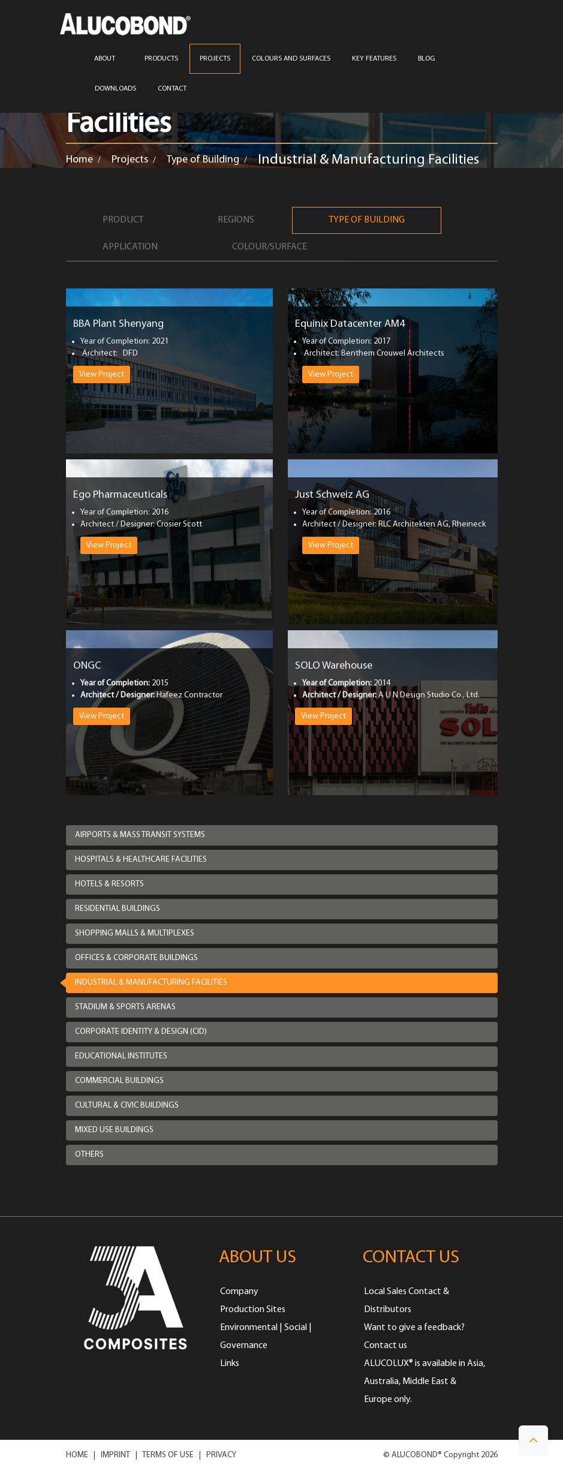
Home (79, 160)
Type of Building (203, 160)
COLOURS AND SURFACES (291, 58)
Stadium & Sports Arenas (125, 1007)
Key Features (374, 58)
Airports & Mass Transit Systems (140, 835)
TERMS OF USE (168, 1455)
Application (130, 247)
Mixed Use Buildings (114, 1130)
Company (239, 1291)
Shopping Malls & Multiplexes (134, 933)
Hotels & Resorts (109, 884)
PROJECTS (215, 58)
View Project (101, 374)
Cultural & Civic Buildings (127, 1105)
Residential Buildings (117, 908)
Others (89, 1154)
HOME (77, 1455)
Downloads (115, 88)
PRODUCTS (161, 58)
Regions (236, 220)
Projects (130, 160)
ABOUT (108, 58)
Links (229, 1363)
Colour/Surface (269, 247)
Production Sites (252, 1309)
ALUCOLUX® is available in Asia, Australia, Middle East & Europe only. (424, 1381)
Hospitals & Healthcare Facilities (141, 859)
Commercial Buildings (119, 1080)
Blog (426, 58)
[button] (533, 1440)
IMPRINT (115, 1455)
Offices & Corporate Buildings (136, 957)
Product (123, 220)
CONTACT (172, 88)
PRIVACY (221, 1455)
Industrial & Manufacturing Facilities (151, 982)
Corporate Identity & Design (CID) (141, 1031)
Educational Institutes (121, 1056)
